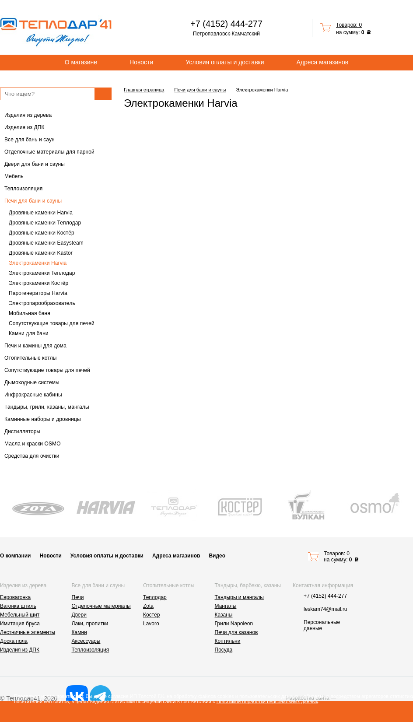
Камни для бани (29, 333)
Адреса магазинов (323, 62)
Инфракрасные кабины (33, 395)
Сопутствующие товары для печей (51, 323)
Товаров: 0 (349, 25)
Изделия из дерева (28, 115)
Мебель (14, 176)
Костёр (151, 615)
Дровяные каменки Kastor (41, 253)
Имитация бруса (20, 623)
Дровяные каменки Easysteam (46, 243)
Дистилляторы (22, 431)
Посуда (224, 650)
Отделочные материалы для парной (49, 152)
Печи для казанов (236, 632)
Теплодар (155, 597)
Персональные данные (322, 625)
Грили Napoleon (234, 623)
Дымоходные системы (32, 382)
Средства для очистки (32, 456)
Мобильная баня (29, 313)
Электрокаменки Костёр (38, 283)
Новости (141, 62)
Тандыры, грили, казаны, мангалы (46, 407)
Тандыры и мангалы (239, 597)
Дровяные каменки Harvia (41, 213)
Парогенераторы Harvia (38, 293)
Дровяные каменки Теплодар (45, 223)
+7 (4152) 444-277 (226, 23)
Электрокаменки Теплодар (42, 273)
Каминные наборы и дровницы (42, 419)
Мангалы (226, 606)
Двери (79, 615)
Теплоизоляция (23, 189)
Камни (79, 632)
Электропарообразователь (42, 303)
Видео (217, 556)
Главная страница (144, 89)
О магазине (81, 62)
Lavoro (151, 623)
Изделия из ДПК (24, 127)
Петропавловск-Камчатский (226, 34)
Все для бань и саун (29, 140)
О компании (15, 556)
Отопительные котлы (30, 358)
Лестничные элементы (27, 632)
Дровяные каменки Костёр (41, 233)
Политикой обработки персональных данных (267, 701)
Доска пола (14, 641)
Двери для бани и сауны (34, 164)
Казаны (224, 615)
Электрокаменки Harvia (37, 263)
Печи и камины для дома (35, 346)
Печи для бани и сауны (33, 201)
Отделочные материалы (101, 606)
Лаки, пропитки (90, 623)
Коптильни (228, 641)
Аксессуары (86, 641)
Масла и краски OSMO (32, 444)
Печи (78, 597)
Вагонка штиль (18, 606)
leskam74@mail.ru (325, 609)
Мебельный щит (19, 615)
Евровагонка (15, 597)
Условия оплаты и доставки (225, 62)
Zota (148, 606)
